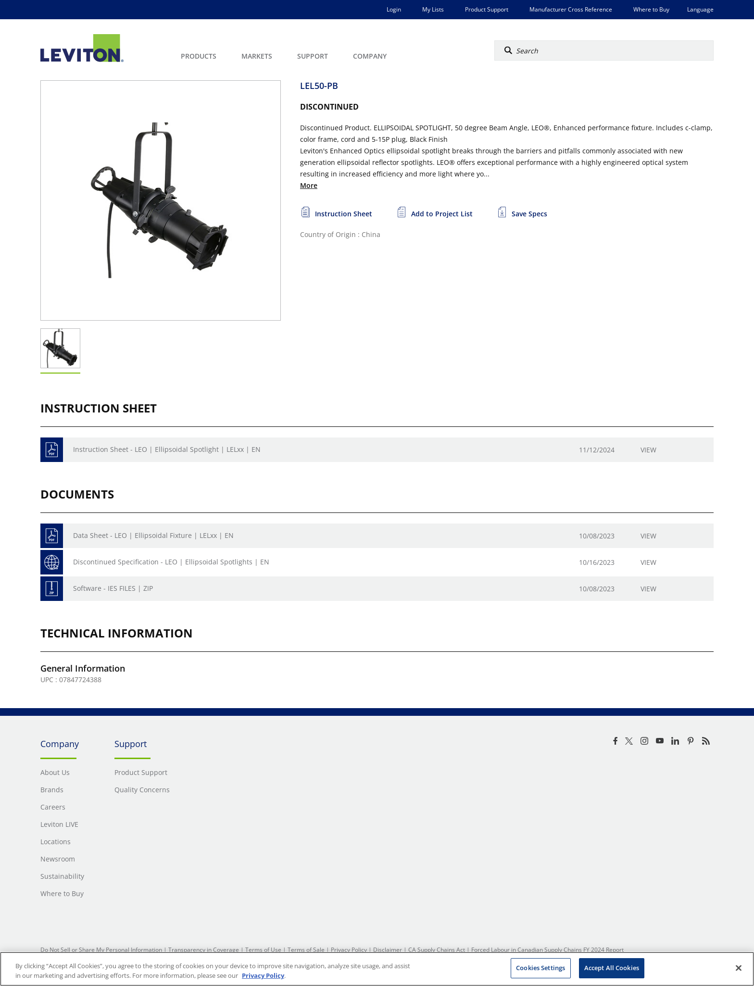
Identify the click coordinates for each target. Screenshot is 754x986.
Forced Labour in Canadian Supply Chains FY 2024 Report (547, 950)
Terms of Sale (306, 950)
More (308, 185)
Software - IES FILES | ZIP (113, 588)
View (648, 449)
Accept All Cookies (611, 967)
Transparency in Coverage (203, 950)
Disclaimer (387, 950)
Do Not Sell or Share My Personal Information (101, 950)
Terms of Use (263, 950)
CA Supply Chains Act (436, 950)
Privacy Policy (349, 950)
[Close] (738, 967)
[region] (377, 969)
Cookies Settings (540, 967)
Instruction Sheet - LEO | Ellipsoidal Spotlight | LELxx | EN (167, 449)
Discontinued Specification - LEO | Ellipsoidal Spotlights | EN (171, 561)
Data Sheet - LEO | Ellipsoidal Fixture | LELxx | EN (153, 535)
